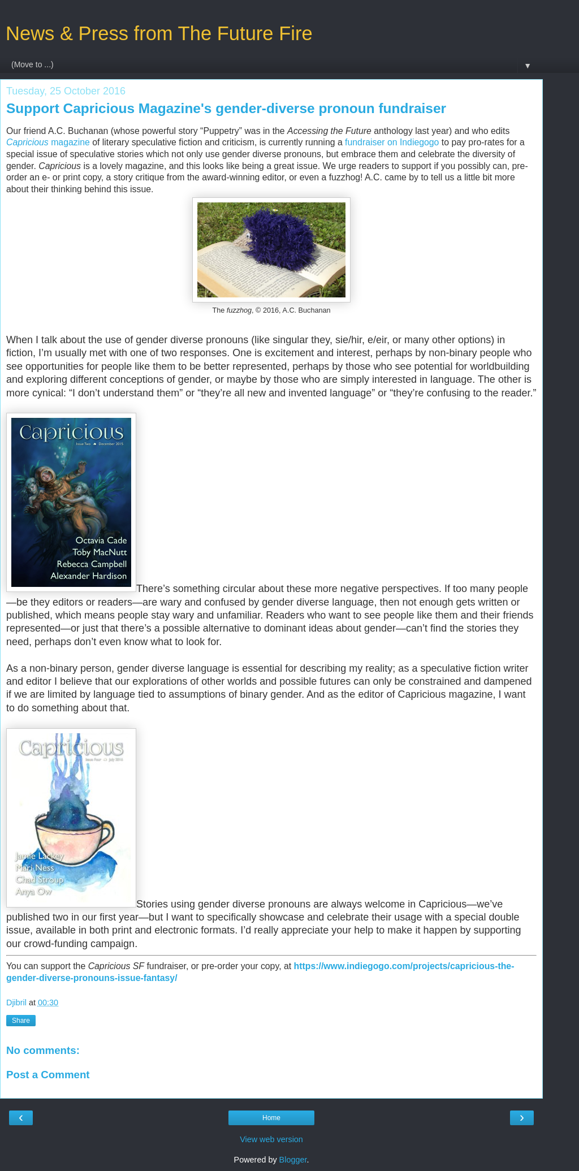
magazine (48, 142)
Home (271, 1118)
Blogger (293, 1159)
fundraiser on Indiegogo (392, 142)
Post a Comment (48, 1075)
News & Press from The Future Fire (159, 33)
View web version (271, 1139)
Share (21, 1021)
